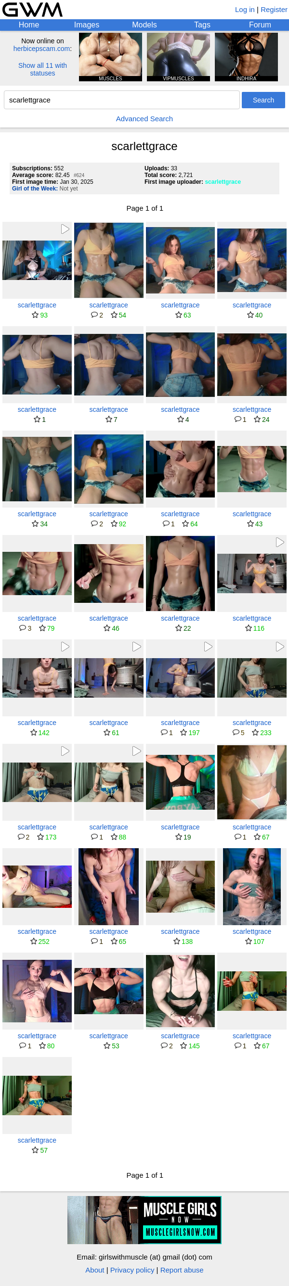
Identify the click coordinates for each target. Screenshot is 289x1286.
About (94, 1270)
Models (144, 25)
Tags (202, 25)
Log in (245, 9)
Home (29, 25)
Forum (260, 25)
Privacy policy (132, 1270)
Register (274, 9)
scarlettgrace (223, 181)
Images (86, 25)
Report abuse (182, 1270)
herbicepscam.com (41, 48)
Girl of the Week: (35, 188)
